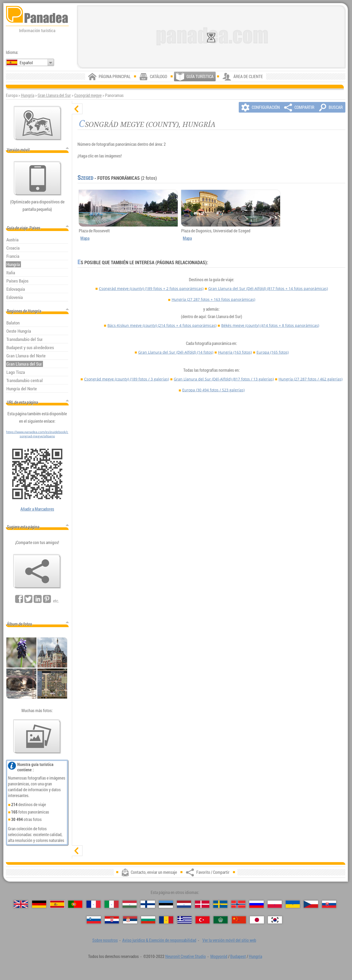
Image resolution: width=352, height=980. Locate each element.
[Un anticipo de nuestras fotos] (37, 737)
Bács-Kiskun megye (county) (161, 325)
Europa (273, 352)
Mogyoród (218, 956)
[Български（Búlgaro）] (148, 920)
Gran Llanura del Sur (54, 95)
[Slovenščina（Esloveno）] (93, 920)
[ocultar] (77, 109)
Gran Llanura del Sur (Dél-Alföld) (268, 288)
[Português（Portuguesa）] (75, 904)
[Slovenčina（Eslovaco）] (329, 904)
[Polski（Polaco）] (274, 904)
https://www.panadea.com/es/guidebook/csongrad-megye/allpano (37, 434)
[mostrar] (77, 850)
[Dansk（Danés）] (202, 904)
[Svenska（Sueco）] (220, 904)
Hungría (27, 95)
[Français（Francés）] (93, 904)
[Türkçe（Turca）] (202, 920)
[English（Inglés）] (21, 904)
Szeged (85, 178)
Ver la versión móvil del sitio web (229, 940)
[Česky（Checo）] (310, 904)
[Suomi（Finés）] (147, 904)
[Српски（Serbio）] (130, 920)
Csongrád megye (88, 95)
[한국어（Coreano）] (275, 920)
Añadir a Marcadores (37, 509)
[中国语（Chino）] (239, 920)
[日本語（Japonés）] (257, 920)
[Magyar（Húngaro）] (129, 904)
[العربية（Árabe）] (220, 920)
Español (26, 63)
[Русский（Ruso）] (256, 904)
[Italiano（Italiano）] (111, 904)
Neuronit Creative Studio (185, 956)
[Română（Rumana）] (166, 920)
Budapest (238, 956)
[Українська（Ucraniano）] (292, 904)
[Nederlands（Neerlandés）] (184, 904)
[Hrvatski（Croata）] (112, 920)
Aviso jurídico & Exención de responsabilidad (159, 940)
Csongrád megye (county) (151, 288)
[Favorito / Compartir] (37, 571)
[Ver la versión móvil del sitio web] (37, 178)
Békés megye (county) (270, 325)
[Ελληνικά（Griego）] (184, 920)
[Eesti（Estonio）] (166, 904)
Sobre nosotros (105, 940)
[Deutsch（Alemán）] (39, 904)
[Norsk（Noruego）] (238, 904)
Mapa (84, 238)
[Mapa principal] (37, 123)
